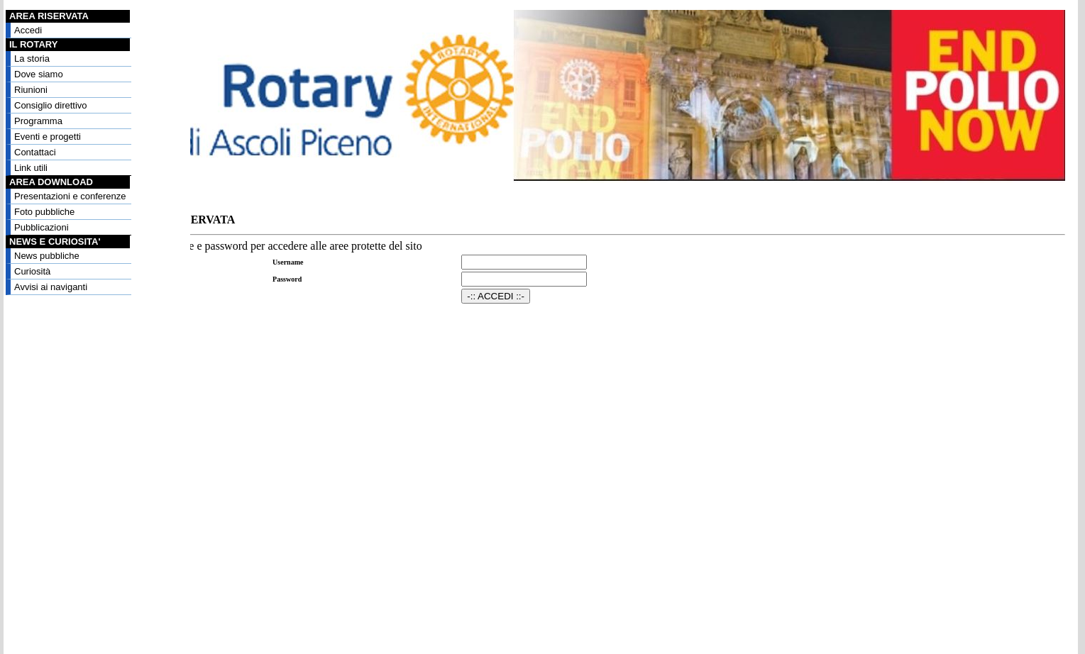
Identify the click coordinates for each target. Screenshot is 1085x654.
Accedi (28, 30)
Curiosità (32, 271)
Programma (38, 121)
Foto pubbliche (44, 211)
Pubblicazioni (41, 227)
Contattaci (35, 152)
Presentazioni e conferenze (70, 196)
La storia (32, 58)
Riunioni (31, 89)
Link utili (31, 167)
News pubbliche (46, 255)
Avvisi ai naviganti (50, 287)
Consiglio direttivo (50, 105)
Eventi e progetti (47, 136)
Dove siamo (38, 74)
